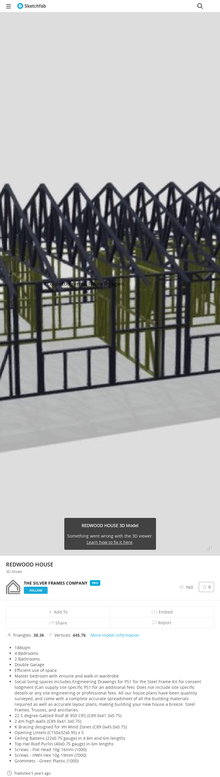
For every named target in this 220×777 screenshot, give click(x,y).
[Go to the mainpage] (31, 6)
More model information (115, 635)
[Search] (200, 5)
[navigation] (8, 5)
